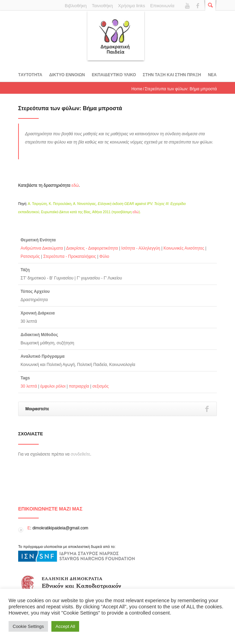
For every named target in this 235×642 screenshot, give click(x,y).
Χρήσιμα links (131, 5)
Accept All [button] (65, 626)
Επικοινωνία (162, 5)
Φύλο (104, 256)
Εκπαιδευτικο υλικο (114, 74)
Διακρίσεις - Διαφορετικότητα (92, 248)
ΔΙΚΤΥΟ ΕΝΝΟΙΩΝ (67, 74)
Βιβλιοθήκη (76, 5)
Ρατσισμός (30, 256)
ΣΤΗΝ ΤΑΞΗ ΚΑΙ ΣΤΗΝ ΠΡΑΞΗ (172, 74)
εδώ (75, 185)
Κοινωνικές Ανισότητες (183, 248)
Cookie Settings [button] (28, 626)
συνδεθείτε (80, 454)
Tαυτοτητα (30, 74)
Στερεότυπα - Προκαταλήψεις (69, 256)
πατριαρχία (79, 386)
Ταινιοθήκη (102, 5)
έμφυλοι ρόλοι (53, 386)
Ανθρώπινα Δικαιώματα (42, 248)
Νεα (212, 74)
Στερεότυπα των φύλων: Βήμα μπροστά (70, 108)
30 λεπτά (29, 386)
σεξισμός (100, 386)
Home (136, 89)
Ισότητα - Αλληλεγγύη (140, 248)
